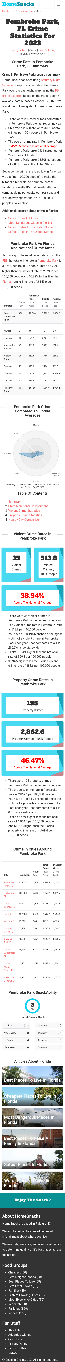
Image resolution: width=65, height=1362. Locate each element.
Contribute (15, 1339)
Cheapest (14, 1272)
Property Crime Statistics (25, 515)
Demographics (18, 50)
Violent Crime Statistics (24, 510)
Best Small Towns (20, 1286)
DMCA (12, 1353)
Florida (7, 281)
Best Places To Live (21, 1281)
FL (14, 11)
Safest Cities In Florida (23, 218)
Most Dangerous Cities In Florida (30, 223)
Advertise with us (19, 1335)
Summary (14, 501)
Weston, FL (9, 921)
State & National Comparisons (28, 506)
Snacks (18, 4)
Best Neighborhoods (22, 1277)
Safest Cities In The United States (30, 232)
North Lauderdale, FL (9, 953)
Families (14, 1290)
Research (14, 1304)
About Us (14, 1330)
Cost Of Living (47, 50)
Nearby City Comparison (24, 519)
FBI (4, 260)
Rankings (14, 1308)
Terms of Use (17, 1348)
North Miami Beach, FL (9, 967)
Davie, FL (8, 914)
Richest (13, 1313)
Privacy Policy (17, 1344)
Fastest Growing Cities (23, 1295)
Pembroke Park (25, 11)
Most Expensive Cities (23, 1299)
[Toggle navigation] (58, 4)
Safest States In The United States (31, 227)
